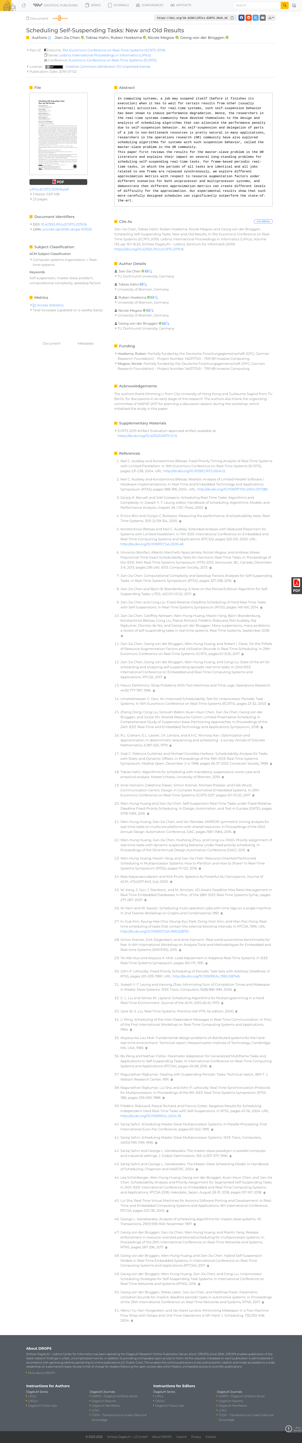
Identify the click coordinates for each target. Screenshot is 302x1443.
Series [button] (93, 5)
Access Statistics (48, 305)
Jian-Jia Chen (67, 37)
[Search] (257, 5)
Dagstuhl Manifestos (106, 1405)
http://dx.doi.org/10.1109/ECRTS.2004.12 (194, 471)
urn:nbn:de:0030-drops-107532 (67, 229)
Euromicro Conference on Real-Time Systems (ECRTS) (113, 60)
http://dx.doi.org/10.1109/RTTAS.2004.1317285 (232, 489)
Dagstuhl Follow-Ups (42, 1405)
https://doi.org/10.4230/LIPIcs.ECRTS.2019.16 (149, 249)
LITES (95, 1410)
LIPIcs (32, 1396)
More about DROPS (41, 1373)
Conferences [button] (149, 5)
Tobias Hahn (97, 37)
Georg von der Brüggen (202, 37)
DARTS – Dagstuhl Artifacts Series (115, 1396)
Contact (211, 1437)
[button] (55, 5)
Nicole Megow (161, 37)
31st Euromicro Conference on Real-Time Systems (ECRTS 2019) (113, 50)
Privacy (196, 1437)
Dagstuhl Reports (104, 1401)
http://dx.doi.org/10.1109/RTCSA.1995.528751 (154, 931)
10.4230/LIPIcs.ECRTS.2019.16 (64, 224)
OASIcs (33, 1401)
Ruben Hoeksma (126, 37)
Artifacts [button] (180, 5)
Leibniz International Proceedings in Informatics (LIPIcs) (105, 55)
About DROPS (162, 1437)
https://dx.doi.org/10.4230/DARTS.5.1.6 (147, 436)
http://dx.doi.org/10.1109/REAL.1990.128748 (206, 976)
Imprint (181, 1437)
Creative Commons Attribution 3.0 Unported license (97, 66)
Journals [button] (118, 5)
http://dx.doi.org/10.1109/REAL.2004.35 (150, 1116)
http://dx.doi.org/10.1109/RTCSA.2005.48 (151, 544)
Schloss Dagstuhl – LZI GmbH (127, 1437)
